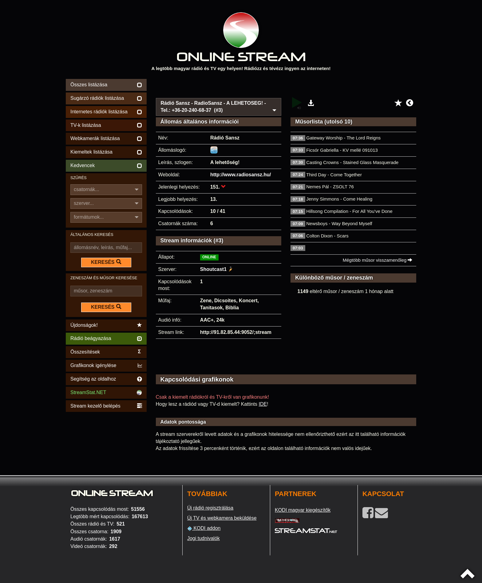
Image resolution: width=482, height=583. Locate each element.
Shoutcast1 (213, 269)
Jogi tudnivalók (203, 538)
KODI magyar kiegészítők (302, 510)
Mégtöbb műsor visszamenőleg (378, 260)
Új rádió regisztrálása (210, 508)
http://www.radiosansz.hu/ (240, 174)
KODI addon (204, 528)
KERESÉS (106, 262)
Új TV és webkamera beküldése (222, 518)
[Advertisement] (286, 86)
